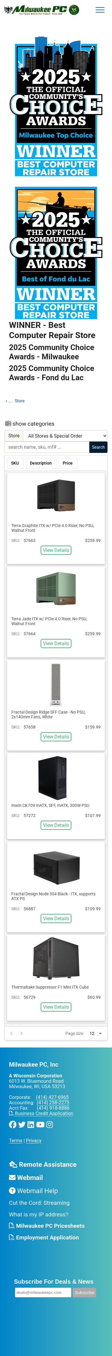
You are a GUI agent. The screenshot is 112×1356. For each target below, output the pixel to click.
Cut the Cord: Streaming (39, 1202)
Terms (15, 1140)
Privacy (34, 1140)
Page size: (74, 1033)
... (10, 401)
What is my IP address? (38, 1214)
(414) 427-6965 (52, 1097)
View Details (56, 550)
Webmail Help (33, 1191)
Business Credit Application (41, 1113)
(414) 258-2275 (53, 1102)
